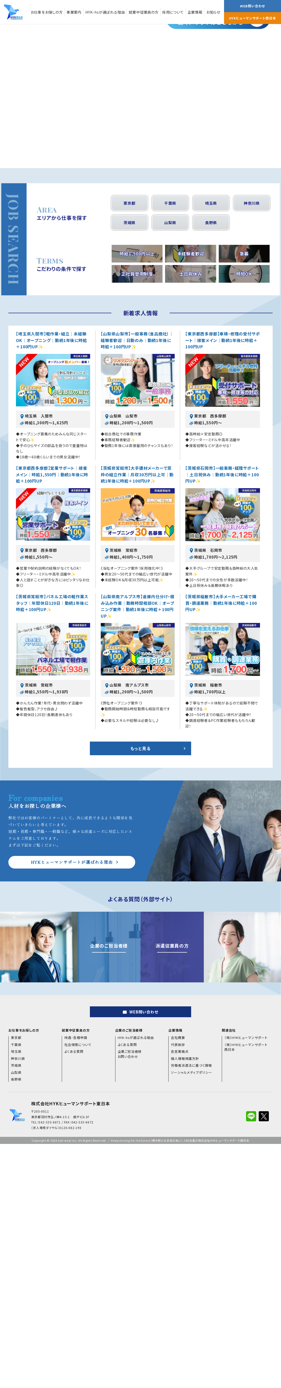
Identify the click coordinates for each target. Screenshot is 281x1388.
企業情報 (195, 12)
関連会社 (229, 1030)
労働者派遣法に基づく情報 (191, 1065)
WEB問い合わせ (252, 6)
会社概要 (178, 1037)
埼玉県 (211, 203)
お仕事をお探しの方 (47, 12)
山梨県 (170, 222)
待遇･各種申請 (75, 1037)
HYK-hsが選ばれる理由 (105, 12)
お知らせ (213, 12)
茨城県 (129, 222)
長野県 (211, 222)
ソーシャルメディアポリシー (191, 1072)
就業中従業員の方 (143, 12)
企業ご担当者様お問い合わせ (130, 1054)
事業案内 (74, 12)
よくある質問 (74, 1051)
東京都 (129, 203)
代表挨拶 (178, 1044)
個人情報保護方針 (185, 1058)
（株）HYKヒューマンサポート (246, 1037)
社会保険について (77, 1044)
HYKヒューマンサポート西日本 (252, 18)
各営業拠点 (179, 1051)
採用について (173, 12)
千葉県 (170, 203)
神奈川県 (252, 203)
